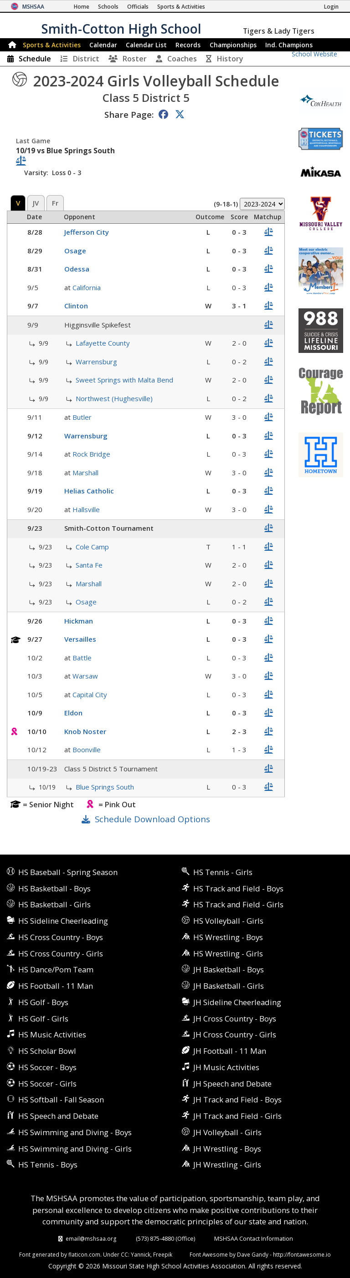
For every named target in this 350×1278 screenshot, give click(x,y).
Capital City (89, 694)
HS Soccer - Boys (47, 1067)
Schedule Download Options (152, 819)
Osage (75, 250)
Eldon (73, 712)
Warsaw (85, 675)
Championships (233, 44)
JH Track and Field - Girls (237, 1116)
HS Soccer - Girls (47, 1083)
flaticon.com (84, 1254)
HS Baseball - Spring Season (68, 872)
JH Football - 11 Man (229, 1051)
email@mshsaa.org (91, 1238)
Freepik (162, 1254)
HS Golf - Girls (43, 1018)
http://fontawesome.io (302, 1254)
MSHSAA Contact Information (253, 1238)
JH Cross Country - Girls (234, 1034)
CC (124, 1254)
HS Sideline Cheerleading (63, 921)
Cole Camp (92, 546)
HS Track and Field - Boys (238, 888)
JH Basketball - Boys (228, 969)
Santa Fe (89, 564)
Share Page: (129, 114)
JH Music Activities (226, 1067)
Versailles (80, 639)
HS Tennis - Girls (222, 872)
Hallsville (86, 509)
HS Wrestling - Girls (228, 953)
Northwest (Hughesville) (114, 398)
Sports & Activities (52, 44)
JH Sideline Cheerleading (237, 1002)
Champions (289, 44)
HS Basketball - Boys (54, 888)
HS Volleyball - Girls (228, 921)
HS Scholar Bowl (47, 1051)
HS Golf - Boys (43, 1002)
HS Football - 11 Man (55, 986)
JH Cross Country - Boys (234, 1018)
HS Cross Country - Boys (60, 937)
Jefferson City (86, 231)
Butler (82, 417)
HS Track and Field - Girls (238, 904)
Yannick (140, 1254)
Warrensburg (96, 361)
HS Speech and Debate (58, 1116)
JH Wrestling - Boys (227, 1148)
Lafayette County (103, 342)
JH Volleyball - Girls (227, 1132)
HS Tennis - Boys (47, 1164)
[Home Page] (81, 6)
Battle (82, 657)
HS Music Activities (52, 1034)
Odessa (76, 268)
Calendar (103, 44)
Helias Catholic (89, 490)
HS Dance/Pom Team (55, 969)
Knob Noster (85, 731)
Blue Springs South (105, 786)
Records (188, 44)
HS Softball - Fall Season (61, 1099)
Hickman (78, 620)
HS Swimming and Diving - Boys (75, 1132)
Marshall (85, 472)
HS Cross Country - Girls (60, 953)
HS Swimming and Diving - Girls (75, 1148)
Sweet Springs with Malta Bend (124, 379)
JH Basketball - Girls (228, 986)
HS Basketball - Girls (54, 904)
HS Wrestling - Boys (228, 937)
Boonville (86, 749)
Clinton (76, 305)
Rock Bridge (91, 453)
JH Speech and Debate (232, 1083)
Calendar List (146, 44)
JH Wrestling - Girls (227, 1164)
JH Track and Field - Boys (237, 1099)
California (86, 287)
